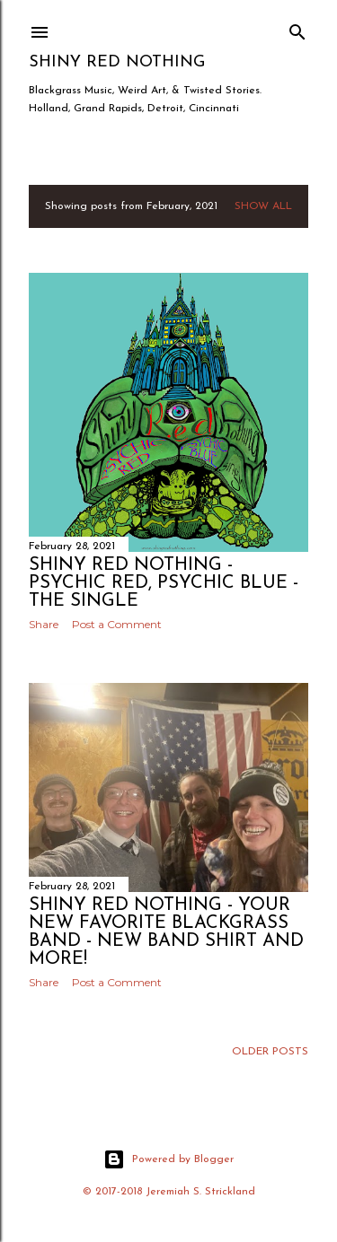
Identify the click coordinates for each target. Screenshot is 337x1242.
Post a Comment (117, 624)
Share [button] (43, 624)
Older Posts (270, 1051)
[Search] (297, 28)
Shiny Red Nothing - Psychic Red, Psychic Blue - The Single (163, 583)
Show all (263, 206)
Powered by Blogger (168, 1159)
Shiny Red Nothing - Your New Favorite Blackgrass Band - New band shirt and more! (166, 932)
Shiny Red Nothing (117, 62)
